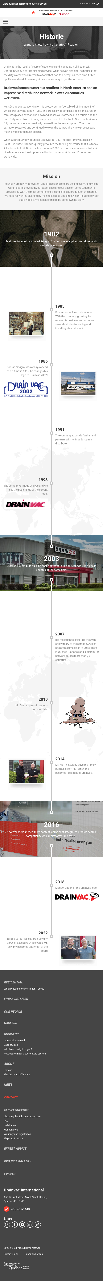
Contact (11, 1097)
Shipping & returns (13, 1138)
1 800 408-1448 (87, 3)
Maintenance (11, 1129)
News (8, 1084)
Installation (10, 1125)
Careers (10, 1022)
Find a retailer (16, 998)
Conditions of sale (34, 1254)
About (9, 1063)
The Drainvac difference (17, 1074)
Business (11, 1034)
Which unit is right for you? (18, 1049)
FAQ (6, 1120)
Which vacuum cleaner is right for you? (24, 988)
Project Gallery (17, 1161)
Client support (16, 1110)
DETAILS (42, 4)
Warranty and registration (17, 1134)
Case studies (11, 1044)
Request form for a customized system (25, 1053)
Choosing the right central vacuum (22, 1116)
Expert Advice (15, 1148)
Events (9, 1174)
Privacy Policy (11, 1254)
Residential (13, 982)
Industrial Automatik (15, 1040)
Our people (13, 1011)
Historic (8, 1070)
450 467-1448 (20, 1209)
